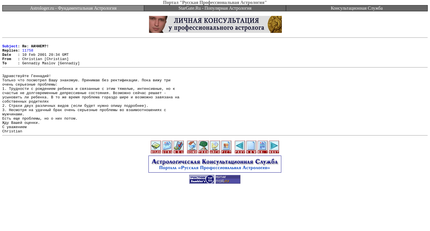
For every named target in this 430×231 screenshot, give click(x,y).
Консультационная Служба (357, 8)
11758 (27, 52)
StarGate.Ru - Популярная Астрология (215, 8)
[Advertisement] (215, 218)
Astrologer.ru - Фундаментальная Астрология (73, 8)
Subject (10, 47)
